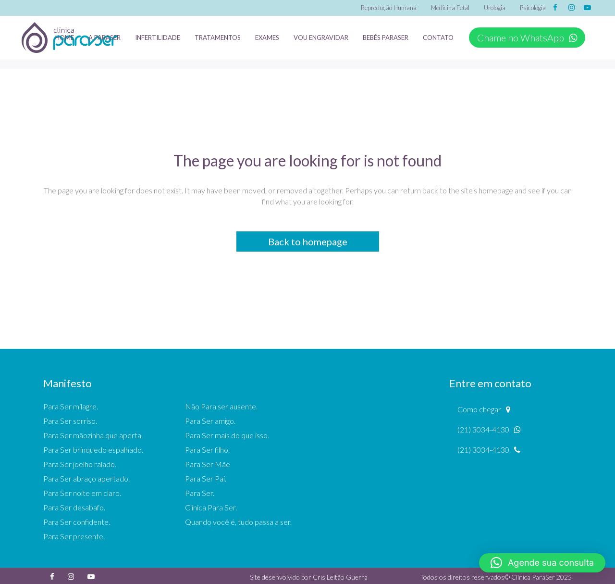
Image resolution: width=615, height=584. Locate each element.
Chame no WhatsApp (527, 37)
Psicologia (533, 8)
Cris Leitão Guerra (340, 577)
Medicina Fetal (450, 8)
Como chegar (483, 409)
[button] (542, 562)
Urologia (494, 8)
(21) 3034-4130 (489, 429)
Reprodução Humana (389, 8)
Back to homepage (307, 241)
